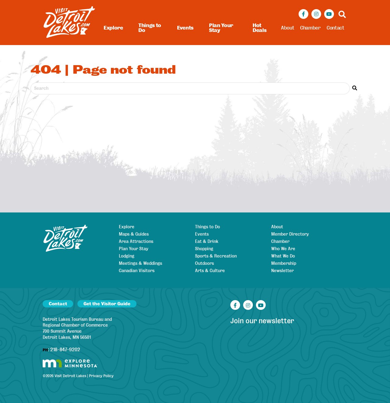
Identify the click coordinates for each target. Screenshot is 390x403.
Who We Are (283, 249)
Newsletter (282, 270)
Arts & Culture (210, 270)
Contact (335, 28)
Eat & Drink (206, 241)
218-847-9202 (65, 349)
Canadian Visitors (136, 270)
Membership (283, 263)
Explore (113, 28)
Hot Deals (259, 28)
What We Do (283, 256)
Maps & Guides (134, 234)
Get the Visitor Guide (106, 303)
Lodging (126, 256)
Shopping (204, 249)
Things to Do (149, 28)
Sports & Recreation (216, 256)
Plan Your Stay (221, 28)
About (287, 28)
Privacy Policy (101, 375)
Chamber (310, 28)
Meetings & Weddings (140, 263)
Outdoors (204, 263)
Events (185, 28)
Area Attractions (136, 241)
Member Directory (290, 234)
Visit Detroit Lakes (70, 375)
